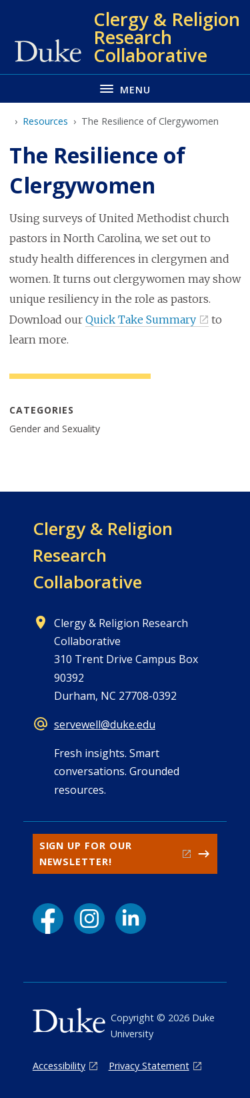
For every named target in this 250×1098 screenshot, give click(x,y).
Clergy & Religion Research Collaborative (103, 555)
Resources (45, 121)
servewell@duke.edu (104, 724)
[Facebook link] (48, 918)
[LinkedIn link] (130, 918)
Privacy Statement (149, 1065)
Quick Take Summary (140, 319)
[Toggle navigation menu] (125, 88)
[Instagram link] (89, 918)
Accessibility (59, 1065)
